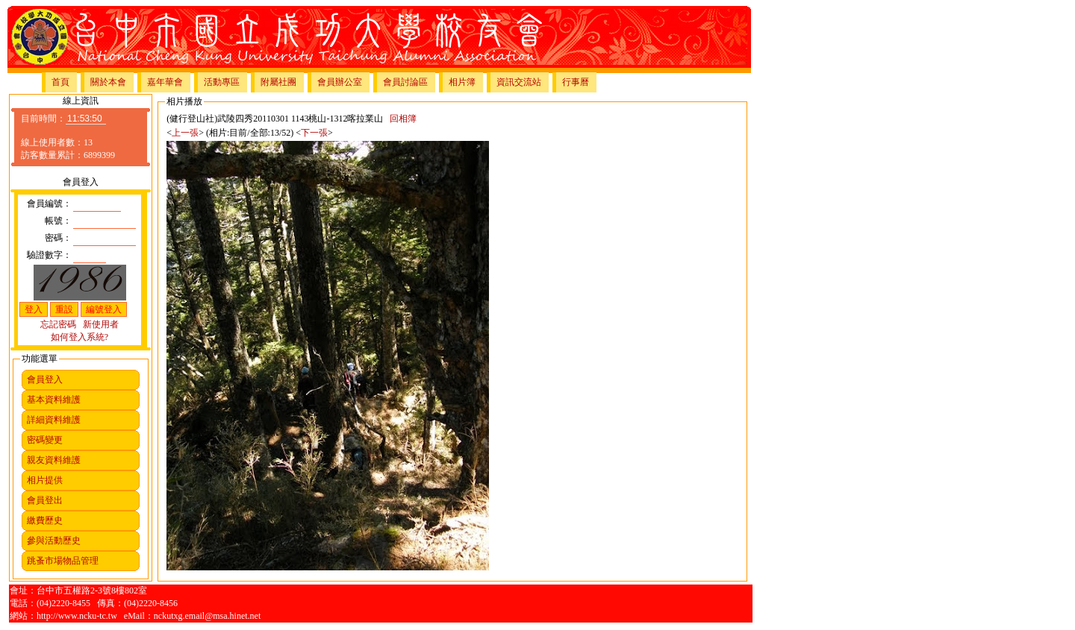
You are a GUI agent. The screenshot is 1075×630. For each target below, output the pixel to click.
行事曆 (575, 82)
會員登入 (45, 379)
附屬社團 (278, 82)
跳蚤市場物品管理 (63, 560)
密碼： (58, 238)
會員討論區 (405, 82)
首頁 (60, 82)
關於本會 (108, 82)
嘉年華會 (165, 82)
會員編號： (49, 203)
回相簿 (403, 118)
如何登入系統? (79, 337)
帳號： (58, 220)
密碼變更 (45, 440)
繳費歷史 (45, 520)
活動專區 (222, 82)
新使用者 (101, 324)
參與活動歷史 (54, 540)
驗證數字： (49, 255)
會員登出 (45, 500)
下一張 (314, 132)
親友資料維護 (54, 460)
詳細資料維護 (54, 420)
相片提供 (45, 480)
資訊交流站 (518, 82)
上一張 (185, 132)
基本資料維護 (54, 399)
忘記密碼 (58, 324)
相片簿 (462, 82)
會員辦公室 (339, 82)
